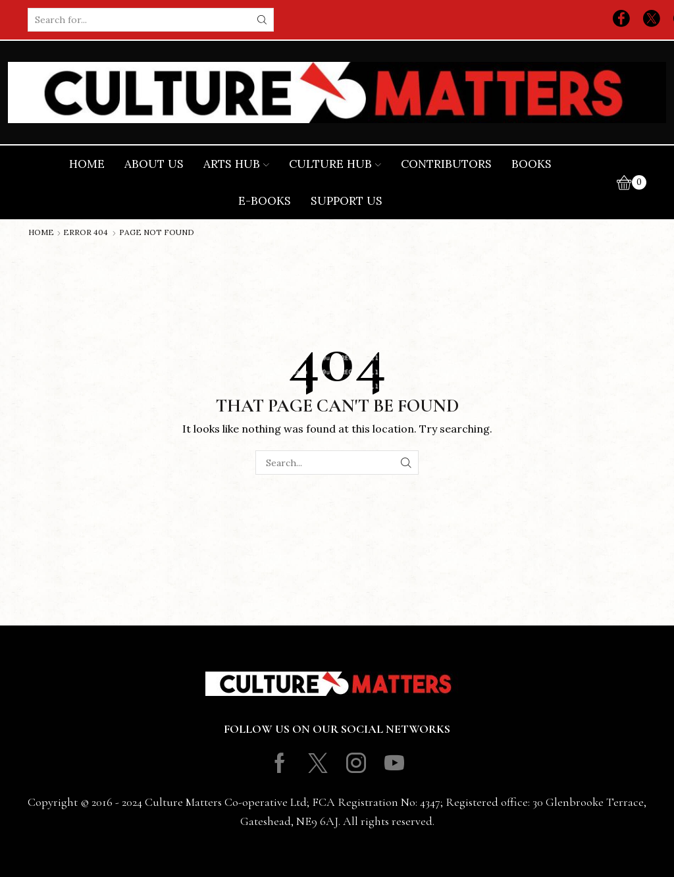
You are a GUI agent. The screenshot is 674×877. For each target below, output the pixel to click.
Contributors (446, 164)
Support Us (346, 201)
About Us (154, 164)
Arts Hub (236, 164)
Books (531, 164)
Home (87, 164)
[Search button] (262, 20)
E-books (264, 201)
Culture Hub (335, 164)
